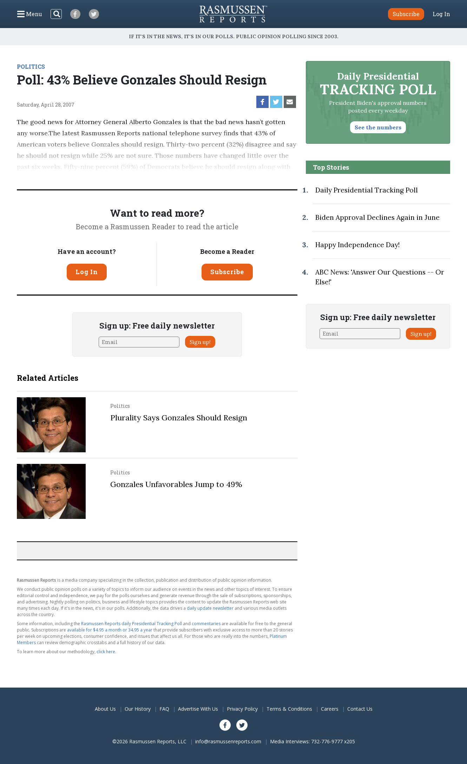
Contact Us (360, 708)
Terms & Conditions (289, 708)
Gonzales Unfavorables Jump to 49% (176, 484)
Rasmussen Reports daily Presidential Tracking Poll (131, 624)
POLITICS (31, 66)
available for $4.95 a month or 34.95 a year (109, 630)
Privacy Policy (242, 708)
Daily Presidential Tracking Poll (366, 190)
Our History (138, 708)
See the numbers (378, 127)
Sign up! (200, 341)
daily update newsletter (210, 608)
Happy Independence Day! (357, 245)
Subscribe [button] (406, 14)
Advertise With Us (198, 708)
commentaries (206, 624)
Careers (329, 708)
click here (106, 652)
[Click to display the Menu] (30, 14)
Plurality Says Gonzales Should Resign (178, 417)
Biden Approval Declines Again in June (377, 217)
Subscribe (227, 272)
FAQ (164, 708)
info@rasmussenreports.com (228, 741)
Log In (441, 14)
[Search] (56, 14)
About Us (105, 708)
